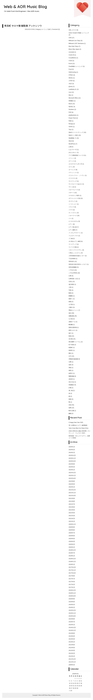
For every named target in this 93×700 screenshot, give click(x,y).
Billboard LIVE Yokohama (76, 43)
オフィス (71, 161)
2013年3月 (72, 639)
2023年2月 (72, 467)
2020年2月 (72, 544)
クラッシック (73, 172)
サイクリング (73, 181)
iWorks (71, 78)
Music (70, 103)
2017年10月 (72, 573)
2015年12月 (72, 610)
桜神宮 (71, 350)
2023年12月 (72, 455)
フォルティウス (73, 235)
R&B (70, 121)
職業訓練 (71, 376)
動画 (70, 293)
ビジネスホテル (73, 221)
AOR (70, 38)
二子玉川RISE (73, 273)
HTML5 (71, 75)
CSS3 (70, 60)
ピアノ (71, 224)
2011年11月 (72, 662)
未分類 (71, 339)
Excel (70, 63)
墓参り (71, 299)
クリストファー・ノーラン (77, 175)
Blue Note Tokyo (73, 46)
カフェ (71, 167)
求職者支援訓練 (73, 359)
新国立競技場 (73, 327)
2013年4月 (72, 636)
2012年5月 (72, 647)
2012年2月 (72, 653)
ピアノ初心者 (73, 227)
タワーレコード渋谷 (75, 198)
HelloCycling (72, 72)
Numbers (71, 109)
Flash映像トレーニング (75, 66)
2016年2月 (72, 604)
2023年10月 (72, 461)
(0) (59, 29)
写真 (70, 290)
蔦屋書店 (71, 385)
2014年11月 (72, 630)
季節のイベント (73, 310)
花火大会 (71, 382)
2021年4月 (72, 513)
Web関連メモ (73, 138)
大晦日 (71, 307)
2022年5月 (72, 484)
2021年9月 (72, 498)
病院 (70, 370)
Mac (70, 95)
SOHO (71, 126)
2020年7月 (72, 533)
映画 (70, 336)
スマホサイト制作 (74, 195)
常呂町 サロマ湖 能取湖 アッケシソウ (23, 25)
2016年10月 (72, 596)
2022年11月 (72, 475)
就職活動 (71, 316)
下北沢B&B (72, 258)
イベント (71, 158)
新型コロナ (72, 330)
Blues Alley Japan (74, 49)
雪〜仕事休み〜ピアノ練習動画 (78, 425)
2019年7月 (72, 553)
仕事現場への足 (73, 278)
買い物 (71, 390)
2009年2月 (72, 665)
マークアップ (73, 244)
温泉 (70, 365)
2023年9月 (72, 464)
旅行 (49, 29)
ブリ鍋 (71, 238)
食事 (70, 408)
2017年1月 (72, 587)
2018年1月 (72, 564)
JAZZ (70, 83)
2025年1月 (72, 447)
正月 (70, 356)
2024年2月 (72, 449)
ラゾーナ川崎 (73, 247)
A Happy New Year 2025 (76, 422)
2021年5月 (72, 510)
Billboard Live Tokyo (74, 40)
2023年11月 (72, 458)
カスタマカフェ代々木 (75, 164)
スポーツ (71, 192)
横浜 (70, 353)
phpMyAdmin (72, 115)
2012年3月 (72, 650)
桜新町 (71, 347)
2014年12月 (72, 627)
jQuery (71, 86)
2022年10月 (72, 478)
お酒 (70, 147)
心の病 (71, 319)
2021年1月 (72, 521)
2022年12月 (72, 472)
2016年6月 (72, 601)
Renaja (71, 124)
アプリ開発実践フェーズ (76, 155)
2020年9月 (72, 527)
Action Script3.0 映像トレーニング (79, 33)
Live (70, 92)
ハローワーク (73, 215)
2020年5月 (72, 538)
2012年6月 (72, 645)
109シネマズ (72, 30)
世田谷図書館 (73, 267)
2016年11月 (72, 593)
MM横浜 (71, 101)
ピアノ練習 (72, 230)
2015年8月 (72, 619)
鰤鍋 (70, 413)
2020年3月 (72, 541)
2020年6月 (72, 536)
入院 (70, 287)
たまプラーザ (73, 149)
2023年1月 (72, 470)
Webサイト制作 (73, 135)
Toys (70, 129)
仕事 (70, 276)
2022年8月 (72, 481)
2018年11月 (72, 561)
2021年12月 (72, 490)
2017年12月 (72, 567)
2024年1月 (72, 452)
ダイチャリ (72, 201)
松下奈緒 (71, 344)
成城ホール (72, 321)
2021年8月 (72, 501)
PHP (70, 112)
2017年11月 (72, 570)
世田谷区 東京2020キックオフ (78, 264)
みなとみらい (73, 152)
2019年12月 (72, 550)
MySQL (71, 106)
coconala (71, 52)
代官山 (71, 281)
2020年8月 (72, 530)
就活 (70, 313)
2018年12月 (72, 558)
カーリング (44, 29)
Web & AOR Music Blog (25, 6)
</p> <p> (30, 76)
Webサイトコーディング (76, 132)
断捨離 (71, 324)
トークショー (73, 204)
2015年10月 (72, 616)
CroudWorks (72, 58)
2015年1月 (72, 624)
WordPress (72, 144)
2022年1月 (72, 487)
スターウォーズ (73, 190)
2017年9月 (72, 576)
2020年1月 (72, 547)
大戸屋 (71, 304)
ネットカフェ (73, 212)
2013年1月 (72, 642)
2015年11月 (72, 613)
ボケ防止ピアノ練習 (75, 241)
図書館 (71, 296)
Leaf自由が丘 (73, 89)
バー (70, 218)
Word (70, 141)
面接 (70, 399)
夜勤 (70, 301)
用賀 (70, 367)
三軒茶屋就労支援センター (77, 256)
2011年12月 (72, 659)
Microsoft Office (73, 98)
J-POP (71, 81)
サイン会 (71, 187)
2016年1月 (72, 607)
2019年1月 (72, 556)
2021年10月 (72, 495)
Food (70, 69)
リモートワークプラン (75, 250)
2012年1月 (72, 656)
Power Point (72, 118)
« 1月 (70, 690)
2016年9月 (72, 599)
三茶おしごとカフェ (75, 253)
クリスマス (72, 178)
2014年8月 (72, 633)
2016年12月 (72, 590)
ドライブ (71, 207)
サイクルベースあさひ (75, 184)
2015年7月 (72, 622)
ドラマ (71, 210)
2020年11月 (72, 524)
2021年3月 (72, 515)
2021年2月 (72, 518)
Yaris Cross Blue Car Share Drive (78, 428)
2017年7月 (72, 579)
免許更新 (71, 284)
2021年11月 (72, 492)
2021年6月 (72, 507)
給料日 (71, 373)
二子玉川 (71, 270)
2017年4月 (72, 581)
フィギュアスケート (75, 233)
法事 (70, 362)
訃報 (70, 387)
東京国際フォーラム (75, 342)
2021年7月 (72, 504)
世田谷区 (71, 261)
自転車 (71, 379)
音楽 (70, 405)
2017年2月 (72, 584)
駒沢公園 (71, 410)
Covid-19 (71, 55)
